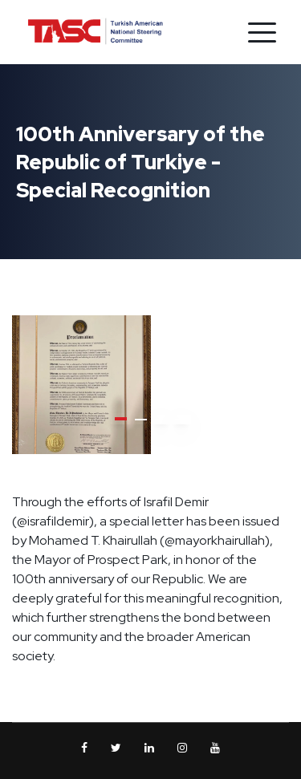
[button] (121, 418)
